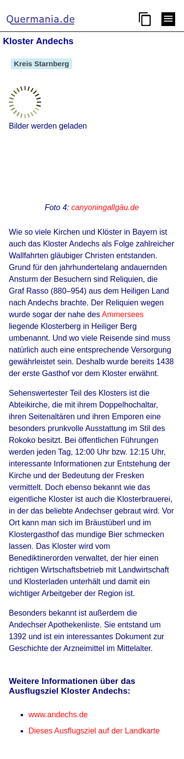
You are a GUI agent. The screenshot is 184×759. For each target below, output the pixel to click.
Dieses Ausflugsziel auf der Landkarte (94, 731)
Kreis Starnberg (41, 63)
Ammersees (122, 314)
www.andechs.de (58, 714)
